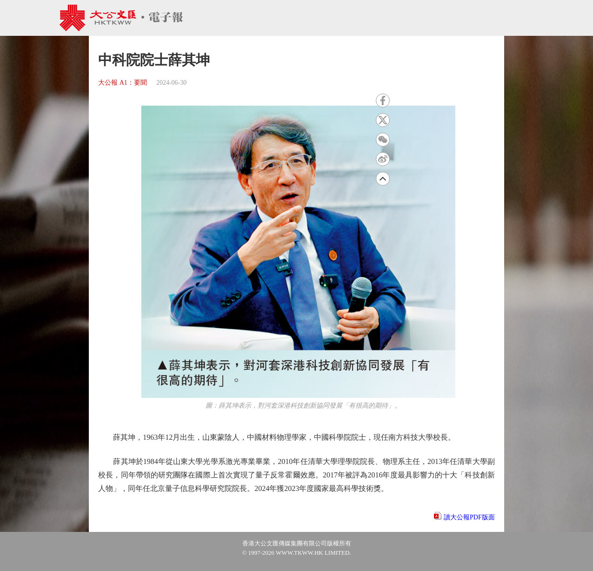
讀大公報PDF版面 (469, 517)
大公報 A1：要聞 (122, 82)
